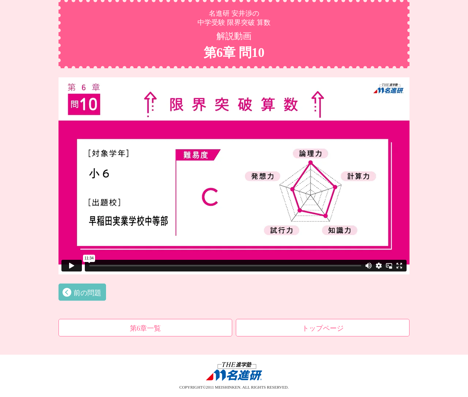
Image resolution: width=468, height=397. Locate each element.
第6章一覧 (145, 328)
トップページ (323, 328)
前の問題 (87, 293)
